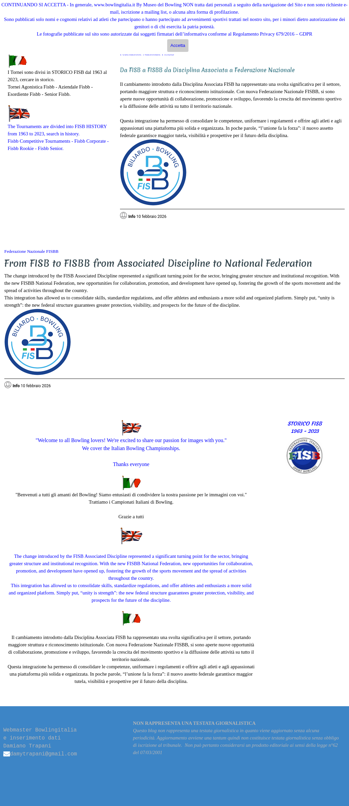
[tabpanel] (59, 102)
